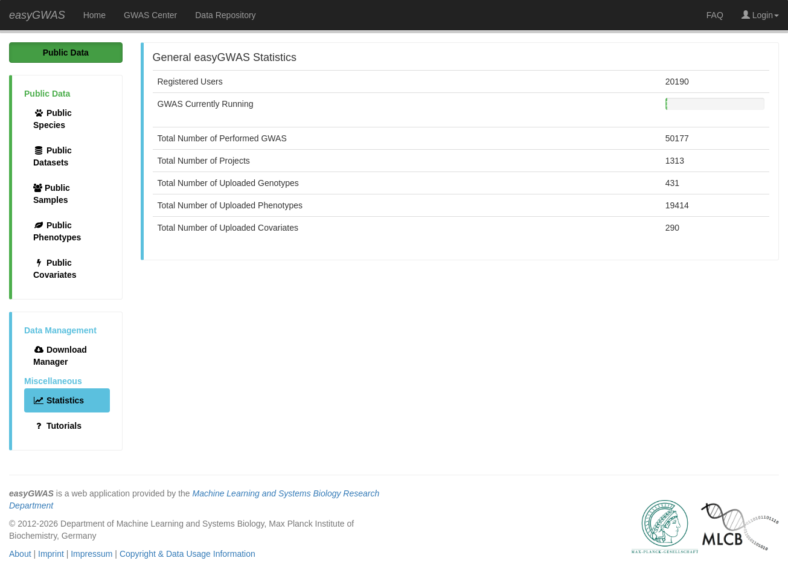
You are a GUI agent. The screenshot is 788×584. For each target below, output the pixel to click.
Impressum (91, 554)
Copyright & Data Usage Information (187, 554)
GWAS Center (150, 15)
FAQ (714, 15)
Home (94, 15)
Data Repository (225, 15)
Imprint (51, 554)
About (20, 554)
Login (760, 15)
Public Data (66, 52)
